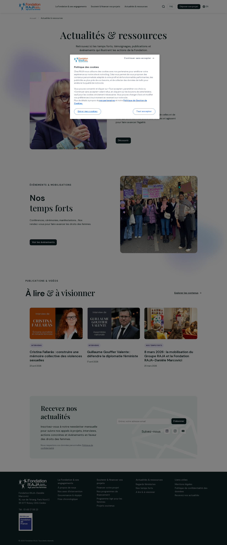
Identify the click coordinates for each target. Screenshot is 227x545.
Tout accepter (144, 111)
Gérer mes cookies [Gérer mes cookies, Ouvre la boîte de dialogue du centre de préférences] (88, 111)
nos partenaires (107, 100)
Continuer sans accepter (137, 58)
